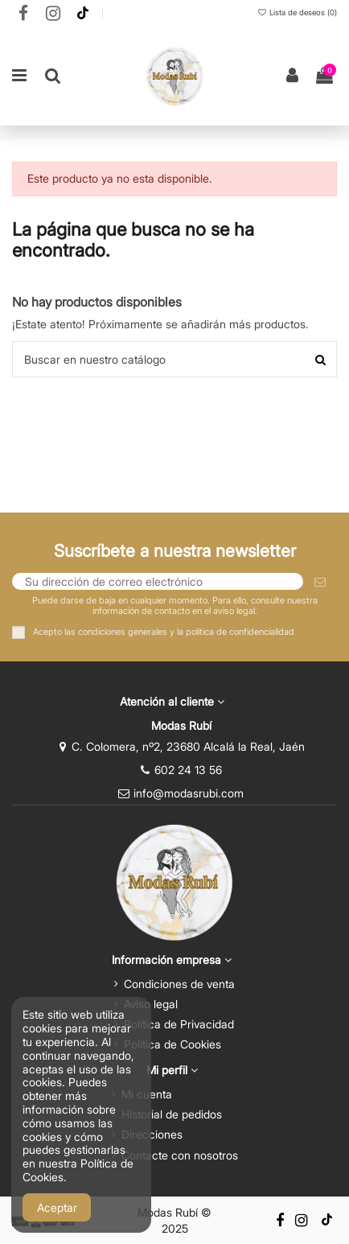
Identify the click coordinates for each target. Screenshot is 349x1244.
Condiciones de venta (179, 984)
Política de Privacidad (179, 1024)
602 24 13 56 (188, 769)
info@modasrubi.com (188, 793)
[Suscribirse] (320, 581)
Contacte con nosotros (179, 1155)
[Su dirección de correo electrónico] (157, 581)
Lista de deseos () (297, 12)
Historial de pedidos (171, 1114)
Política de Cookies (172, 1044)
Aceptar (57, 1207)
